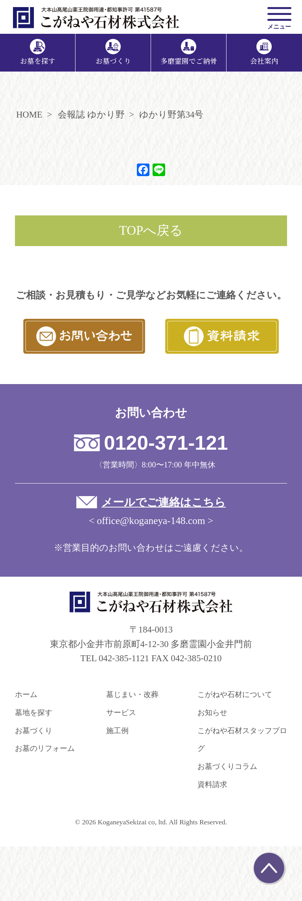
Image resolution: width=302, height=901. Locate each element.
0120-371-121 (166, 443)
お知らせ (212, 712)
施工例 (117, 730)
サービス (121, 712)
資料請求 (212, 784)
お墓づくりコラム (227, 766)
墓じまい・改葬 (132, 694)
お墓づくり (33, 730)
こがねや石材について (234, 694)
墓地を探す (33, 712)
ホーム (26, 694)
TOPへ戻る (151, 230)
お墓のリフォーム (45, 748)
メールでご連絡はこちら (163, 502)
